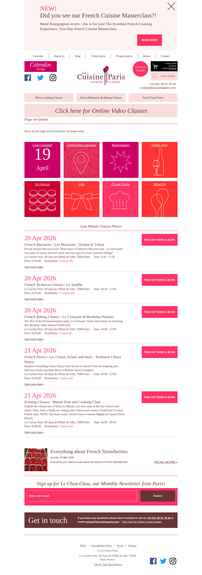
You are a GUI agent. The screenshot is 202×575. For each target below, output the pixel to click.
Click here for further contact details (142, 521)
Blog (77, 56)
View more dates (33, 267)
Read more (164, 462)
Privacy (132, 545)
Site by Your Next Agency (108, 564)
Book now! (149, 40)
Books (146, 56)
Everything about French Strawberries (89, 451)
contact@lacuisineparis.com (158, 87)
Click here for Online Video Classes (101, 110)
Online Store (98, 56)
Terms (120, 545)
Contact (165, 56)
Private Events (124, 56)
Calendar (38, 56)
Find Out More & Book (159, 240)
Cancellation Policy (101, 545)
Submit (158, 496)
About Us (59, 56)
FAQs (83, 545)
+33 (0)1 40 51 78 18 (162, 84)
